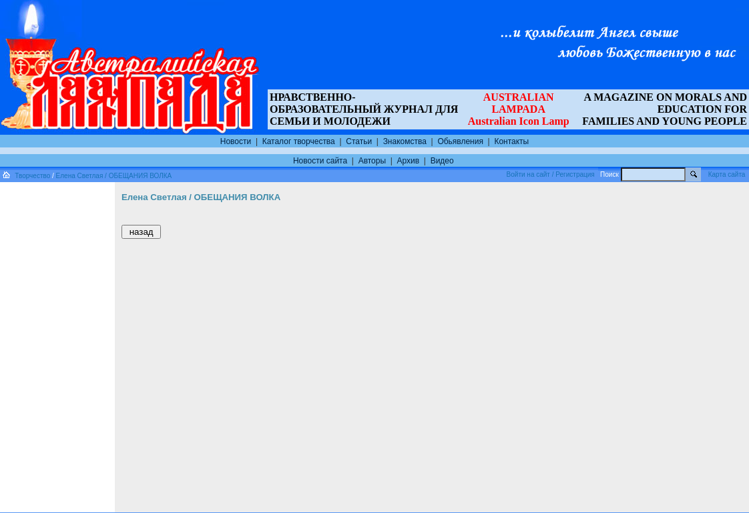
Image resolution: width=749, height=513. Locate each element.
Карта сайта (727, 174)
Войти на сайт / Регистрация (551, 174)
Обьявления (460, 141)
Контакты (511, 141)
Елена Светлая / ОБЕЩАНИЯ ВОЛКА (114, 175)
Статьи (359, 141)
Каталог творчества (298, 141)
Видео (442, 160)
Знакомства (405, 141)
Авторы (372, 160)
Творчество (32, 175)
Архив (408, 160)
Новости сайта (320, 160)
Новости (235, 141)
